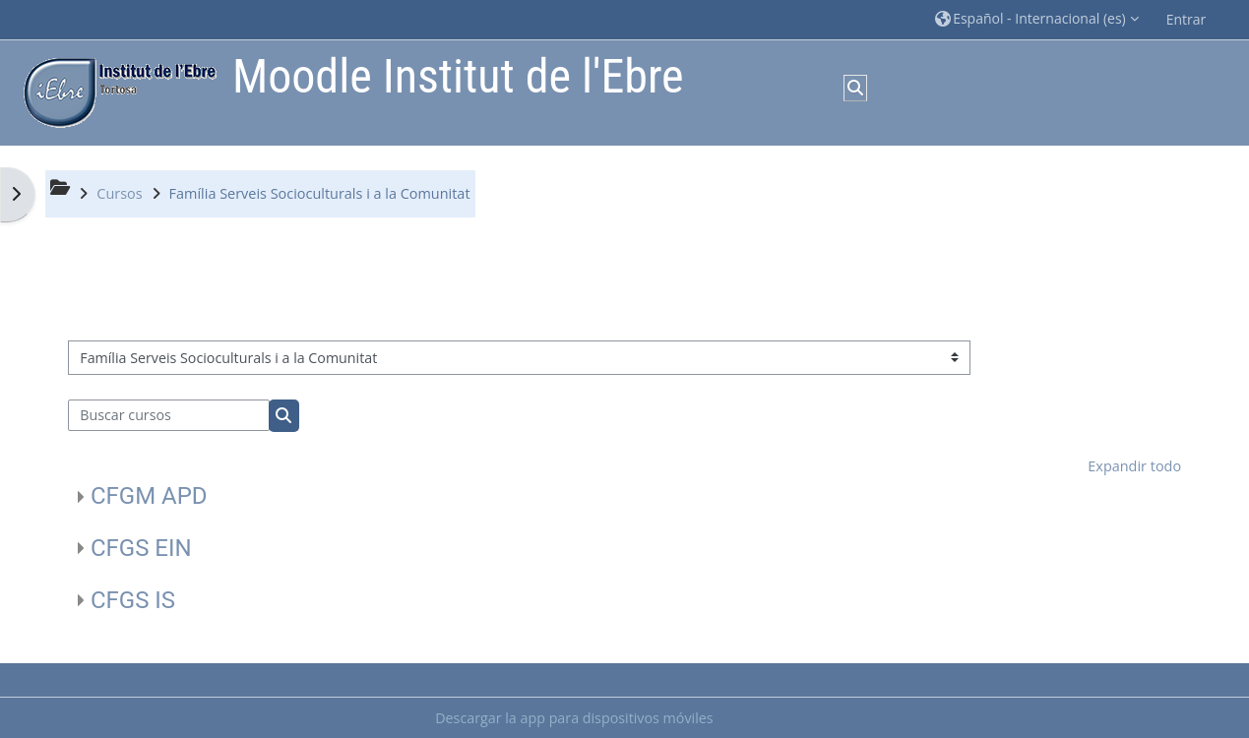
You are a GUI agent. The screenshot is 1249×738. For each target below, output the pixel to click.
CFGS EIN (141, 548)
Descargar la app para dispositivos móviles (574, 717)
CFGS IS (133, 600)
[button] (1037, 19)
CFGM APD (149, 496)
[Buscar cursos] (169, 415)
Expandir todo (1134, 466)
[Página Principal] (115, 91)
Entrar (1186, 19)
